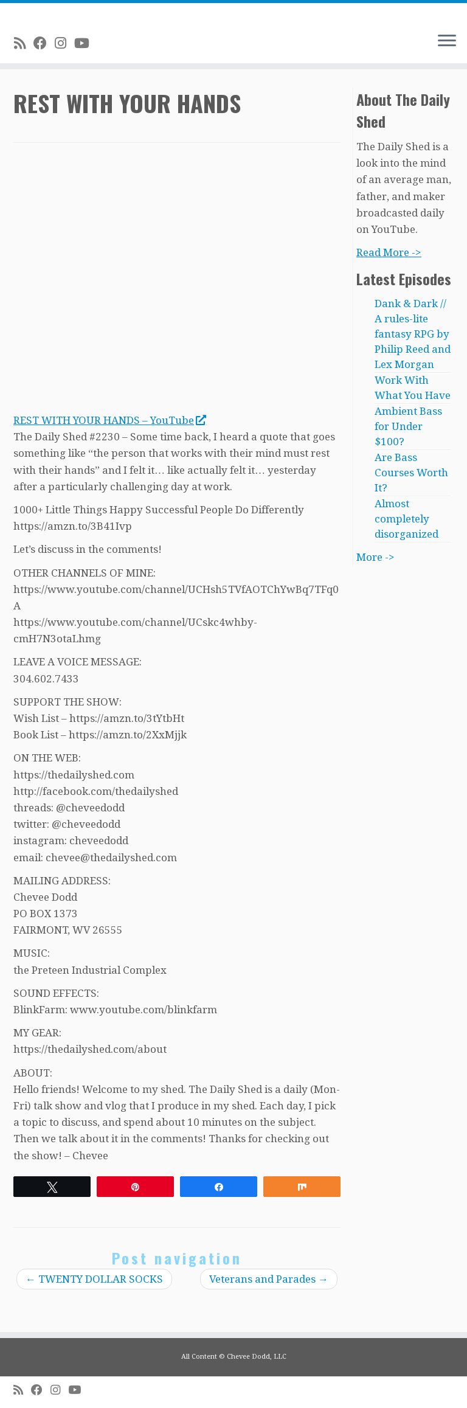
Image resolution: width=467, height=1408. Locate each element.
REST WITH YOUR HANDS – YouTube (109, 420)
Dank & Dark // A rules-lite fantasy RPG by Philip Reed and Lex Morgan (413, 333)
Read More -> (388, 252)
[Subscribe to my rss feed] (23, 43)
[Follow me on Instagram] (64, 43)
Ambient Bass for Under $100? (408, 426)
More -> (375, 557)
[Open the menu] (447, 41)
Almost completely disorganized (406, 519)
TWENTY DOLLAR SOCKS (94, 1279)
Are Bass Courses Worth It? (411, 472)
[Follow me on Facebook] (44, 43)
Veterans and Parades (268, 1279)
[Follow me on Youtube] (85, 43)
